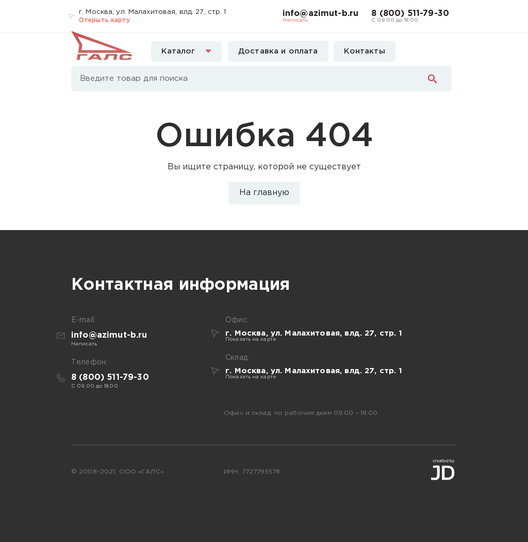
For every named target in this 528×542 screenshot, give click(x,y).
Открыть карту (104, 20)
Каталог (186, 51)
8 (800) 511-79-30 (410, 14)
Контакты (364, 51)
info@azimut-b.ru (321, 14)
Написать (295, 20)
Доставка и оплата (278, 51)
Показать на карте (250, 339)
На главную (264, 193)
